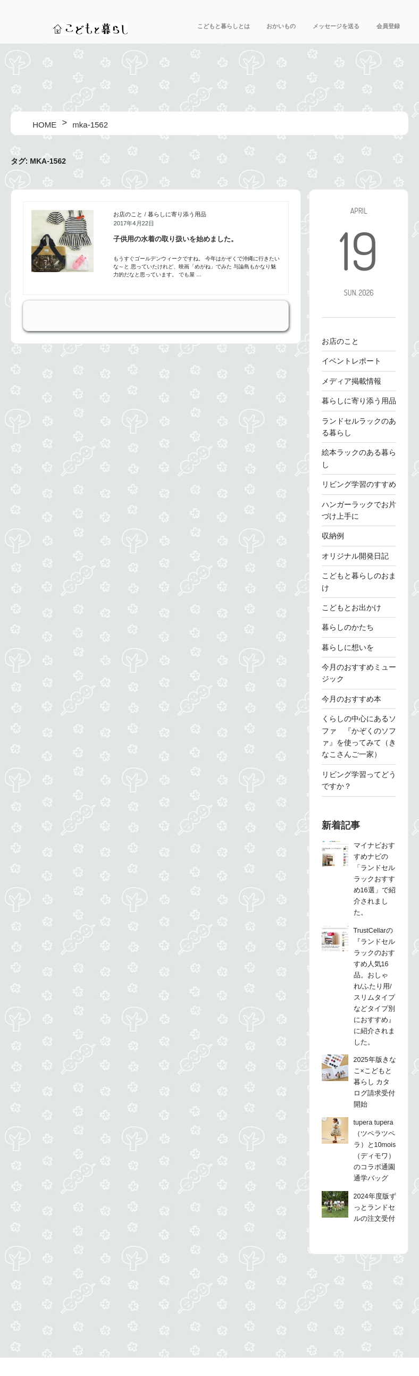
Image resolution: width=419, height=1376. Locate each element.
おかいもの (281, 26)
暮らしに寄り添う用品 (177, 214)
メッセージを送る (336, 26)
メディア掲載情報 (351, 381)
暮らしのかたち (348, 627)
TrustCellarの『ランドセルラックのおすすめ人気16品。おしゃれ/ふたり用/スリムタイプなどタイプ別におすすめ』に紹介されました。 (374, 986)
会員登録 (388, 26)
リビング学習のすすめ (359, 484)
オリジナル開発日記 (355, 556)
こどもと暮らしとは (223, 26)
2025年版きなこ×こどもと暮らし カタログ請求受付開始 (375, 1082)
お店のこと (128, 214)
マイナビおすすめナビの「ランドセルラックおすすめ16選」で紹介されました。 (375, 879)
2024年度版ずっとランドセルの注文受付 (375, 1207)
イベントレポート (351, 361)
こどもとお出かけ (351, 607)
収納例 (333, 535)
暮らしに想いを (348, 647)
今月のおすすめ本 (351, 699)
